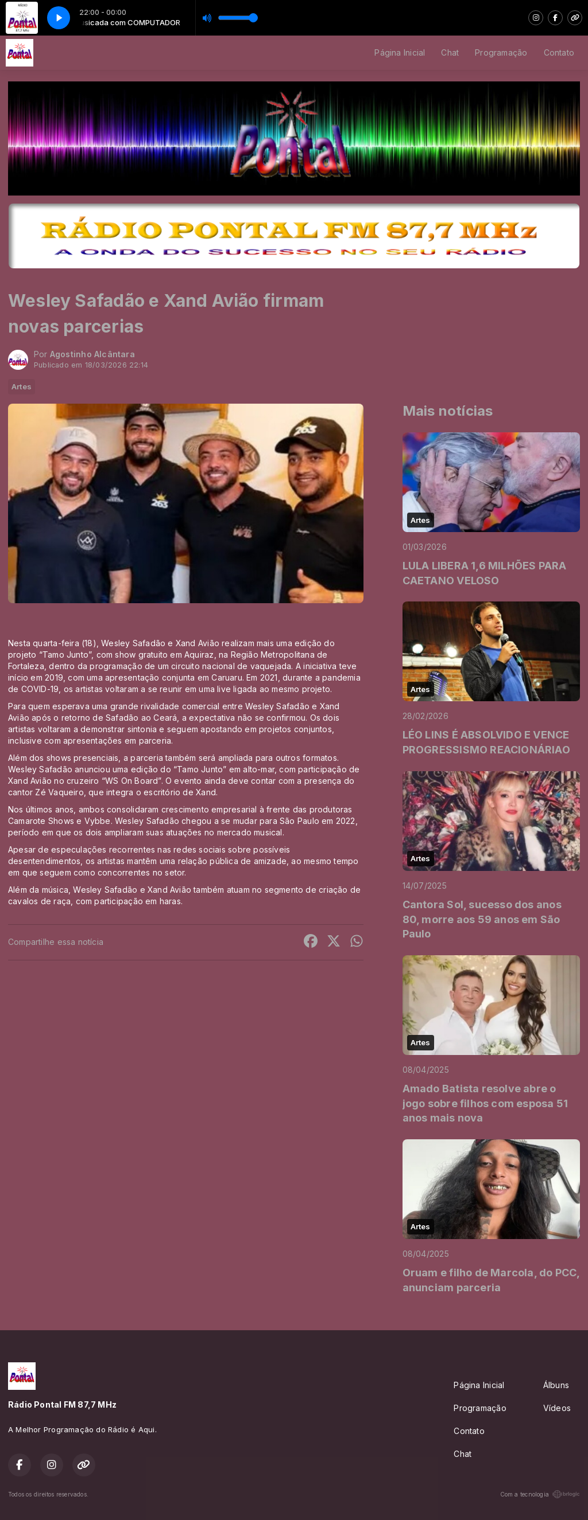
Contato (559, 52)
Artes (21, 386)
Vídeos (557, 1408)
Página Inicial (399, 52)
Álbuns (556, 1385)
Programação (501, 52)
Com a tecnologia (540, 1494)
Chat (450, 52)
